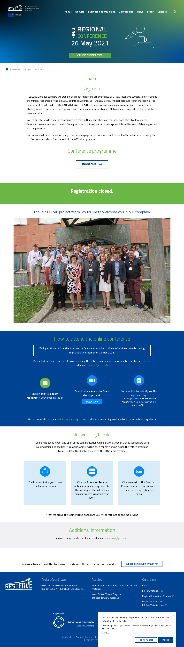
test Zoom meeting (67, 419)
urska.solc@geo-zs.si (116, 538)
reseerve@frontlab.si (98, 365)
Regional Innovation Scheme (156, 596)
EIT (143, 585)
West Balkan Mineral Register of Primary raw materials (114, 587)
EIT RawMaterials (151, 591)
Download (92, 401)
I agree (165, 640)
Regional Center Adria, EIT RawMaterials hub (153, 603)
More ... (105, 632)
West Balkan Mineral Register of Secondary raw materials (107, 596)
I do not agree (146, 640)
